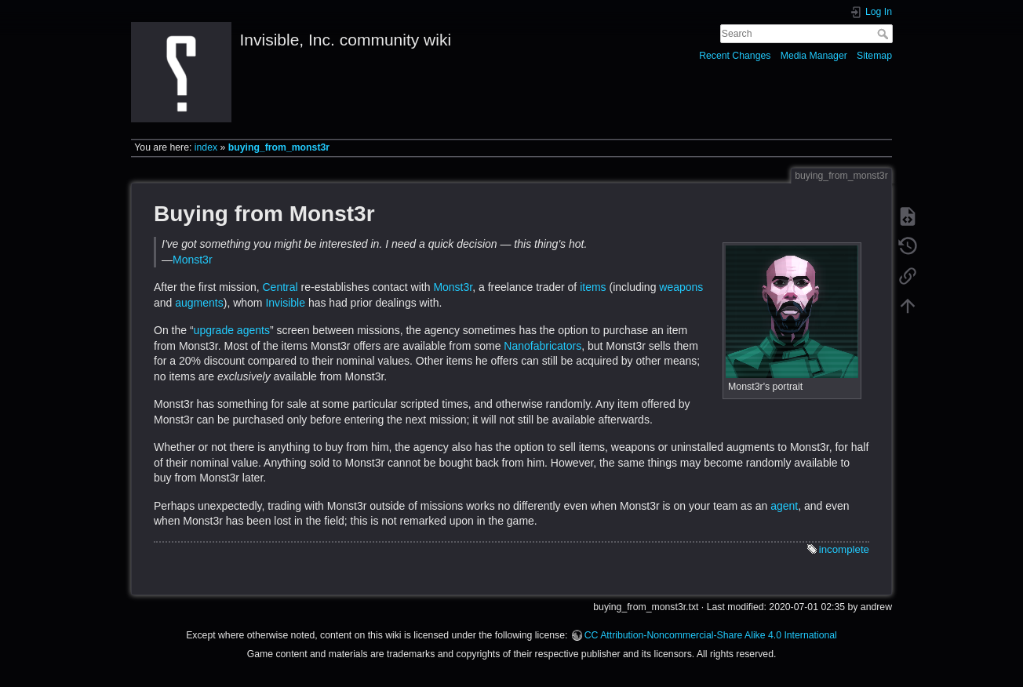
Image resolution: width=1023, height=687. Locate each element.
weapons (681, 287)
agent (784, 506)
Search (884, 33)
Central (279, 287)
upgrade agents (232, 330)
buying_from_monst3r (278, 147)
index (206, 147)
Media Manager (814, 55)
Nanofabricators (542, 346)
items (593, 287)
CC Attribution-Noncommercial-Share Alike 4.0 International (710, 635)
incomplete (844, 549)
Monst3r (193, 259)
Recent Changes (734, 55)
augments (199, 302)
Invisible (285, 302)
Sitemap (874, 55)
